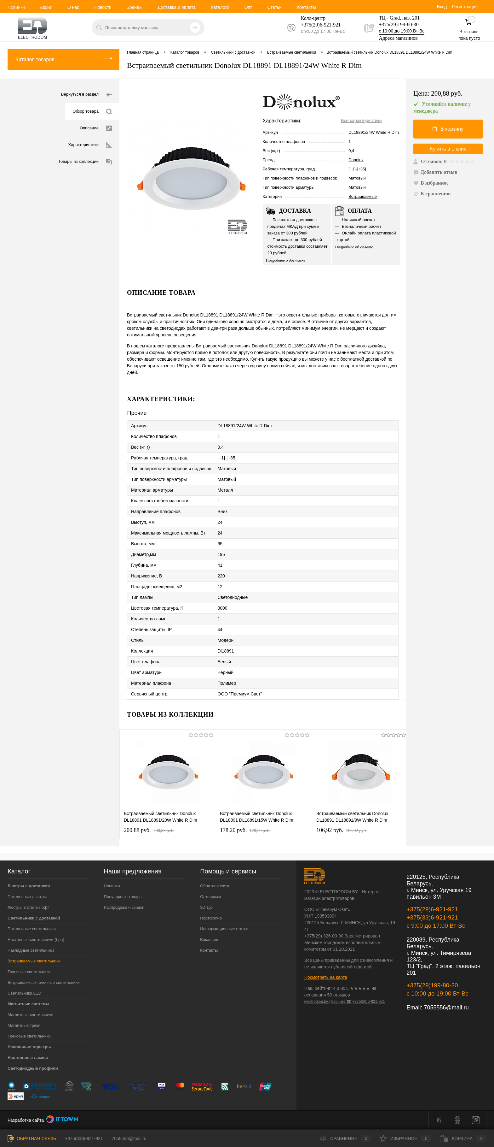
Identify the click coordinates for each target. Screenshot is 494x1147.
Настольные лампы (28, 1057)
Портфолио (211, 918)
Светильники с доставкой (34, 918)
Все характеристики (361, 120)
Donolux (356, 159)
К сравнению (432, 193)
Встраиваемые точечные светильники (44, 982)
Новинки (16, 7)
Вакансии (209, 939)
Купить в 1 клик (448, 148)
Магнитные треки (24, 1025)
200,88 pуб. (149, 830)
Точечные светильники (29, 971)
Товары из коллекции (85, 162)
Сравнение (345, 1138)
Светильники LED (24, 993)
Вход (442, 6)
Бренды (134, 7)
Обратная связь (215, 886)
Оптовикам (210, 896)
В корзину (448, 129)
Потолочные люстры (27, 896)
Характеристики (90, 145)
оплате (366, 247)
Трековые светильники (29, 1036)
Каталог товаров (63, 59)
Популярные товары (123, 896)
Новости (102, 7)
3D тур (206, 907)
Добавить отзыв (435, 172)
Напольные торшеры (29, 1046)
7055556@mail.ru (446, 1007)
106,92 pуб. (341, 830)
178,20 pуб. (245, 830)
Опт (248, 7)
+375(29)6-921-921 (432, 909)
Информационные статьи (224, 928)
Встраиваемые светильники (34, 961)
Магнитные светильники (31, 1014)
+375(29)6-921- (317, 24)
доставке (297, 260)
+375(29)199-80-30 (398, 24)
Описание (96, 128)
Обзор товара (92, 112)
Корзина (463, 1138)
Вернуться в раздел (86, 95)
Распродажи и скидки (124, 907)
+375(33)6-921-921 (432, 917)
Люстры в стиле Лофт (28, 907)
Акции (46, 7)
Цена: (437, 93)
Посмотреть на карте (325, 977)
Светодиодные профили (33, 1068)
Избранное (405, 1138)
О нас (73, 7)
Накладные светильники (31, 950)
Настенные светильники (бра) (36, 939)
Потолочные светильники (32, 928)
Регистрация (465, 6)
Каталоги (220, 7)
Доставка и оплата (177, 7)
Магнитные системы (28, 1004)
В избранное (431, 183)
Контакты (306, 7)
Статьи (274, 7)
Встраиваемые (362, 196)
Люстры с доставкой (29, 886)
